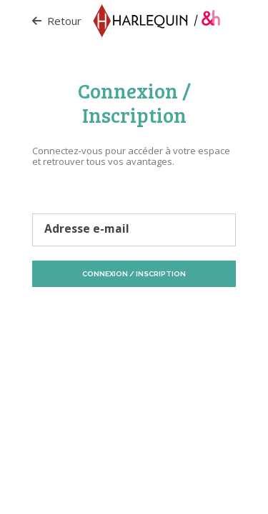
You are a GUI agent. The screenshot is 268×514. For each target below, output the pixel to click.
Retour (56, 21)
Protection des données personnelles (107, 313)
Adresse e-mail (86, 229)
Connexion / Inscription (134, 274)
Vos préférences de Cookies (153, 324)
